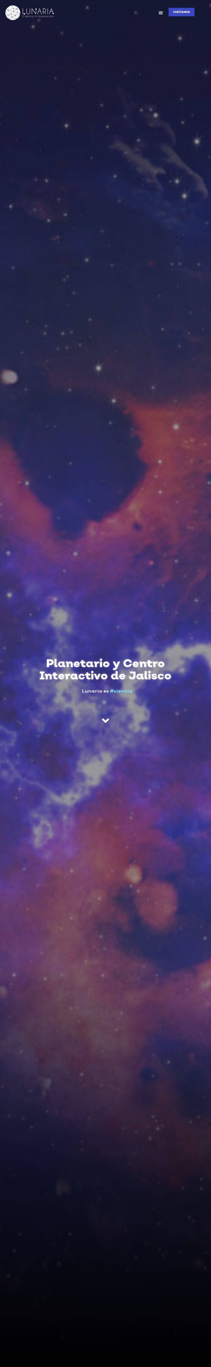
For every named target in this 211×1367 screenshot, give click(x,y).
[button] (160, 12)
